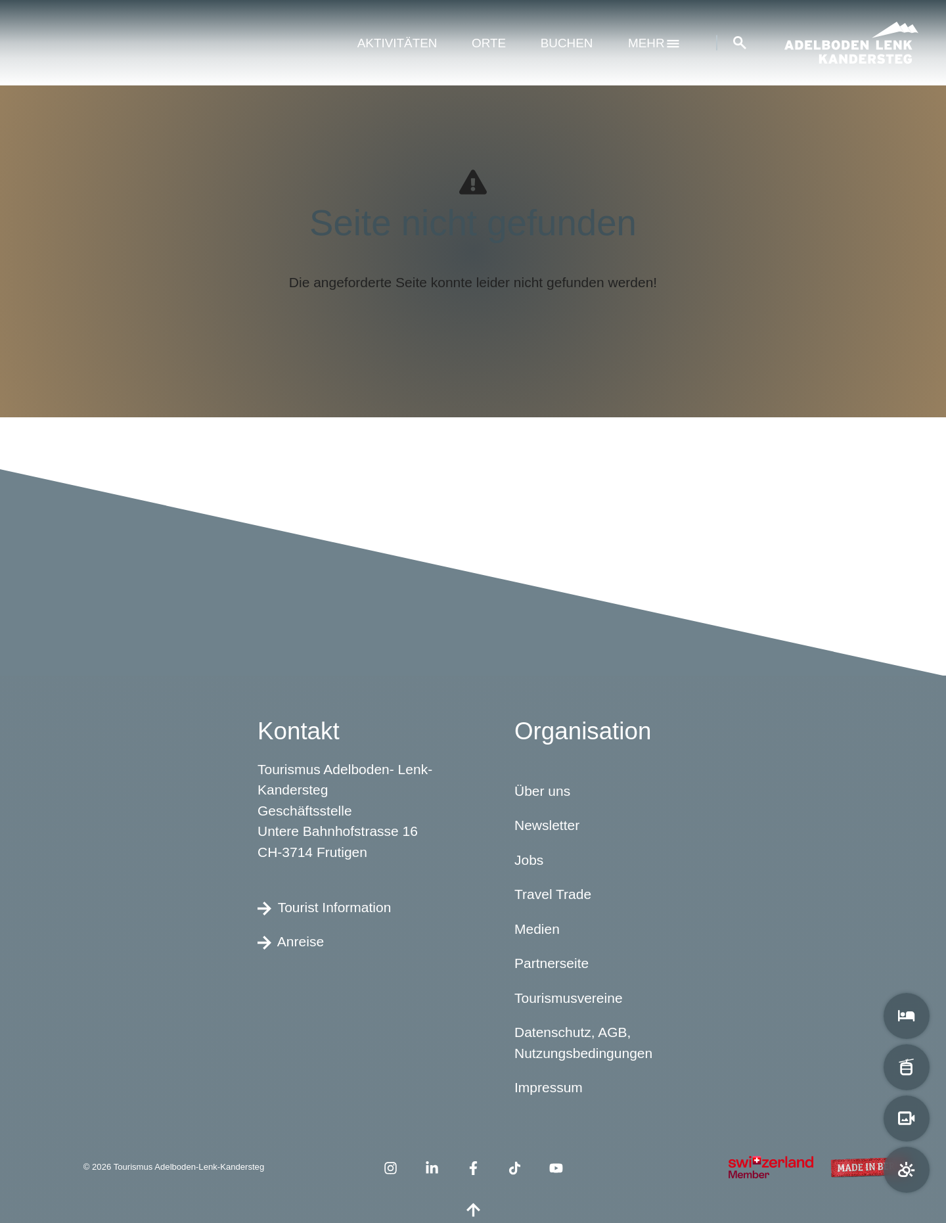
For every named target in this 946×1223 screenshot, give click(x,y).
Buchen (567, 43)
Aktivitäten (397, 43)
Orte (489, 43)
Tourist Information (324, 907)
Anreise (291, 942)
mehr (653, 43)
